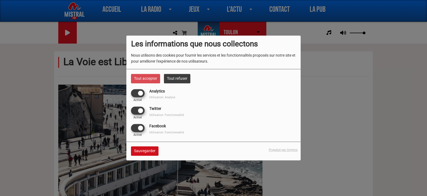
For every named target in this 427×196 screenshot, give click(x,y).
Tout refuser (177, 78)
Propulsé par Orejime (283, 150)
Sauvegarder (144, 151)
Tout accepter (145, 78)
